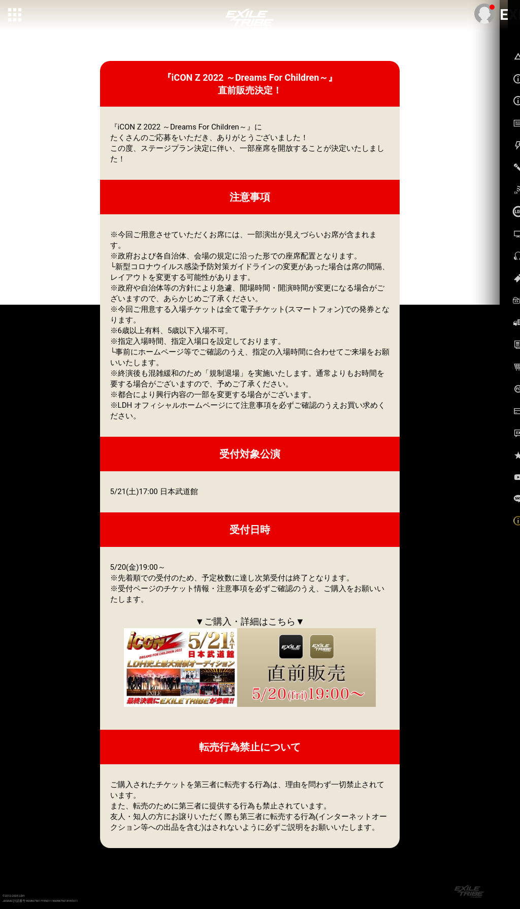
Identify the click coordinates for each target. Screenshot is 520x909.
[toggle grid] (16, 16)
